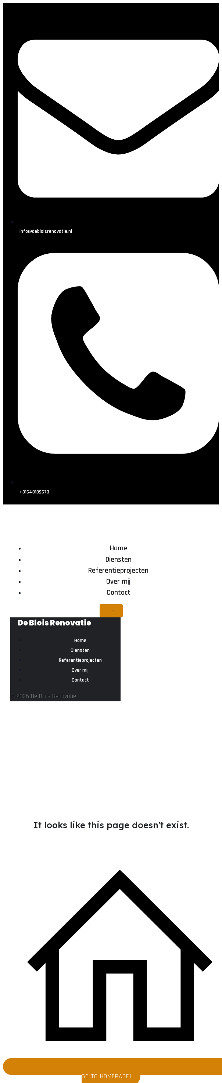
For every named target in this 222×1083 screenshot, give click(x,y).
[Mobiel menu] (111, 610)
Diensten (118, 559)
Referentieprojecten (118, 570)
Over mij (118, 581)
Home (118, 548)
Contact (118, 592)
